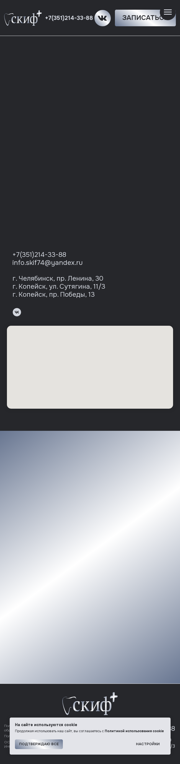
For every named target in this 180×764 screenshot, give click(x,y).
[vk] (17, 312)
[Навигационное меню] (168, 12)
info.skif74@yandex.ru (47, 263)
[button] (145, 18)
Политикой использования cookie (134, 731)
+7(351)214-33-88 (69, 18)
